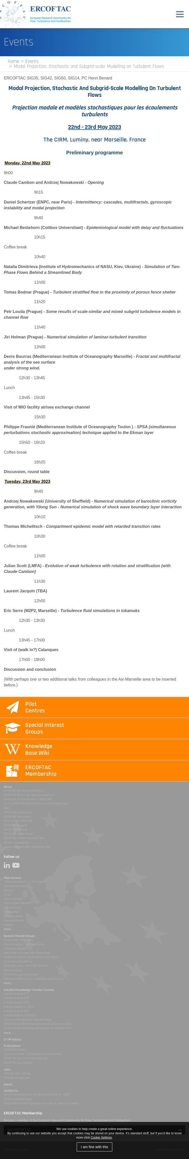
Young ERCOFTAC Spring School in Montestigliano (36, 803)
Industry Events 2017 (16, 994)
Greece (8, 925)
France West (11, 912)
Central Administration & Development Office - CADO (37, 1094)
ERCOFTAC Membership (18, 812)
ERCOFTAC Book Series (18, 1063)
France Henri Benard (17, 903)
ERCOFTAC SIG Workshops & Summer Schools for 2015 (37, 1024)
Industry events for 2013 (19, 1007)
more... (8, 929)
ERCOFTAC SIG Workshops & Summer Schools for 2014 (37, 1028)
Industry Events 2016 (16, 998)
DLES (7, 808)
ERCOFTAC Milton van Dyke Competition (29, 795)
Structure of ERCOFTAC (18, 821)
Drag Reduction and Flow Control (25, 966)
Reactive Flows (13, 970)
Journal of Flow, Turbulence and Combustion (33, 1054)
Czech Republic (13, 899)
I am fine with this (94, 1147)
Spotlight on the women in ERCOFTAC (28, 799)
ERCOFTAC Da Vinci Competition (24, 791)
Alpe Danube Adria (16, 886)
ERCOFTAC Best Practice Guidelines (25, 1058)
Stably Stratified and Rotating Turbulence (31, 957)
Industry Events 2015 (16, 1002)
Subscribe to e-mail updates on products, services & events (41, 1103)
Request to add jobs (17, 1078)
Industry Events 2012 (16, 1011)
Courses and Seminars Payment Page (27, 1020)
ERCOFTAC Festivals (16, 829)
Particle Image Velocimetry (21, 974)
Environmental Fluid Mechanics (24, 944)
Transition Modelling (17, 948)
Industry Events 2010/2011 (20, 1015)
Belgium (9, 890)
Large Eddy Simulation (19, 940)
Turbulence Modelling (18, 961)
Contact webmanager (18, 1099)
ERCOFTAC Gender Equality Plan (24, 838)
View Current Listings (17, 1073)
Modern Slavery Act (16, 843)
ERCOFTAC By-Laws (15, 825)
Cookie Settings (101, 1137)
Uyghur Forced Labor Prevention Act (27, 847)
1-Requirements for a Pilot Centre (25, 882)
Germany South (14, 920)
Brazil (7, 894)
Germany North (13, 916)
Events (32, 61)
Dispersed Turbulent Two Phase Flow (27, 953)
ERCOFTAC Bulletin (15, 1050)
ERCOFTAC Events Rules (18, 834)
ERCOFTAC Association (17, 817)
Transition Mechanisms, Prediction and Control (34, 979)
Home (13, 61)
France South (12, 908)
